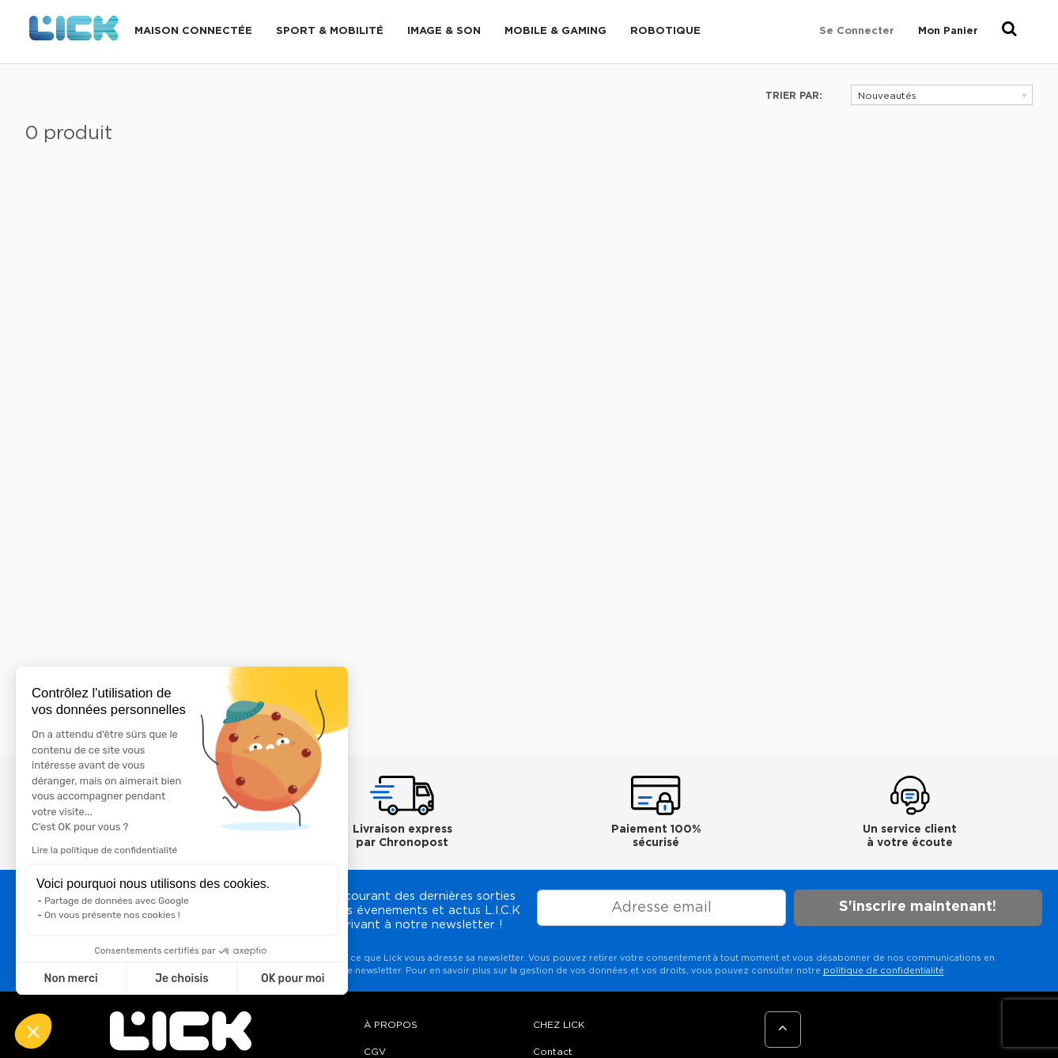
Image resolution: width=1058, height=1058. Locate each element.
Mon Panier (948, 31)
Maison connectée (193, 31)
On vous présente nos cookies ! (112, 914)
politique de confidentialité (883, 970)
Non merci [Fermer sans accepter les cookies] (70, 978)
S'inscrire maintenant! (917, 907)
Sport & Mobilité (330, 31)
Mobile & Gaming (555, 31)
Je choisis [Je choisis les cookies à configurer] (182, 978)
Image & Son (444, 31)
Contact (552, 1051)
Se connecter (856, 31)
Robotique (665, 31)
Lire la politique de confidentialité (104, 850)
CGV (375, 1051)
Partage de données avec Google (116, 900)
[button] (33, 1031)
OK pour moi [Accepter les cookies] (293, 978)
